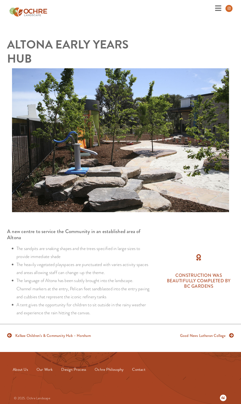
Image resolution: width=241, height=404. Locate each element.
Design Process (73, 369)
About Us (20, 369)
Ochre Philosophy (109, 369)
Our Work (44, 369)
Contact (138, 369)
